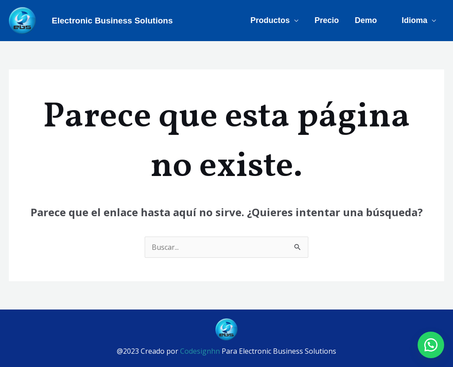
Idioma (414, 20)
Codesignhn (201, 351)
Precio (327, 20)
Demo (366, 20)
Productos (270, 20)
